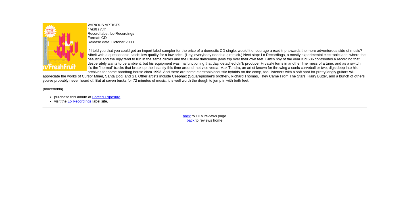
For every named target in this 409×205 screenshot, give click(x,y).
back (187, 116)
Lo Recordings (79, 101)
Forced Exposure (106, 97)
